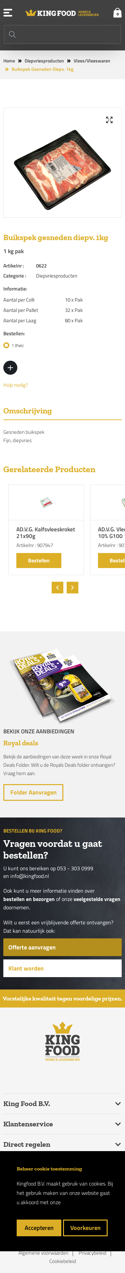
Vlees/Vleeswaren (92, 60)
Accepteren (39, 1227)
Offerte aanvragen (32, 947)
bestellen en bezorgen (29, 899)
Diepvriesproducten (44, 60)
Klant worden (26, 968)
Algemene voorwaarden (43, 1253)
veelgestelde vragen (97, 899)
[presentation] (57, 587)
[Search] (62, 34)
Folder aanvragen (33, 792)
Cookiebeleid (62, 1261)
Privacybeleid (92, 1253)
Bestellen (39, 560)
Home (9, 60)
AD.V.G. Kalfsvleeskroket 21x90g (45, 533)
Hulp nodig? (15, 385)
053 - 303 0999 (75, 868)
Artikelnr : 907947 (34, 545)
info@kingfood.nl (29, 876)
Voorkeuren (85, 1227)
